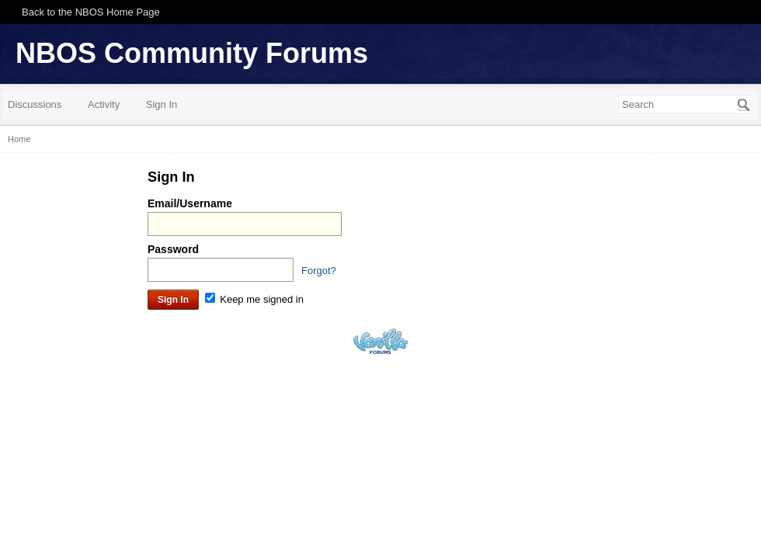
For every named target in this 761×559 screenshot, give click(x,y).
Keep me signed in (254, 299)
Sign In (161, 104)
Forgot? (318, 270)
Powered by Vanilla (380, 341)
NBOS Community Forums (192, 53)
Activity (104, 104)
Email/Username (190, 203)
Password (173, 249)
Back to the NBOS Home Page (91, 12)
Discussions (34, 104)
